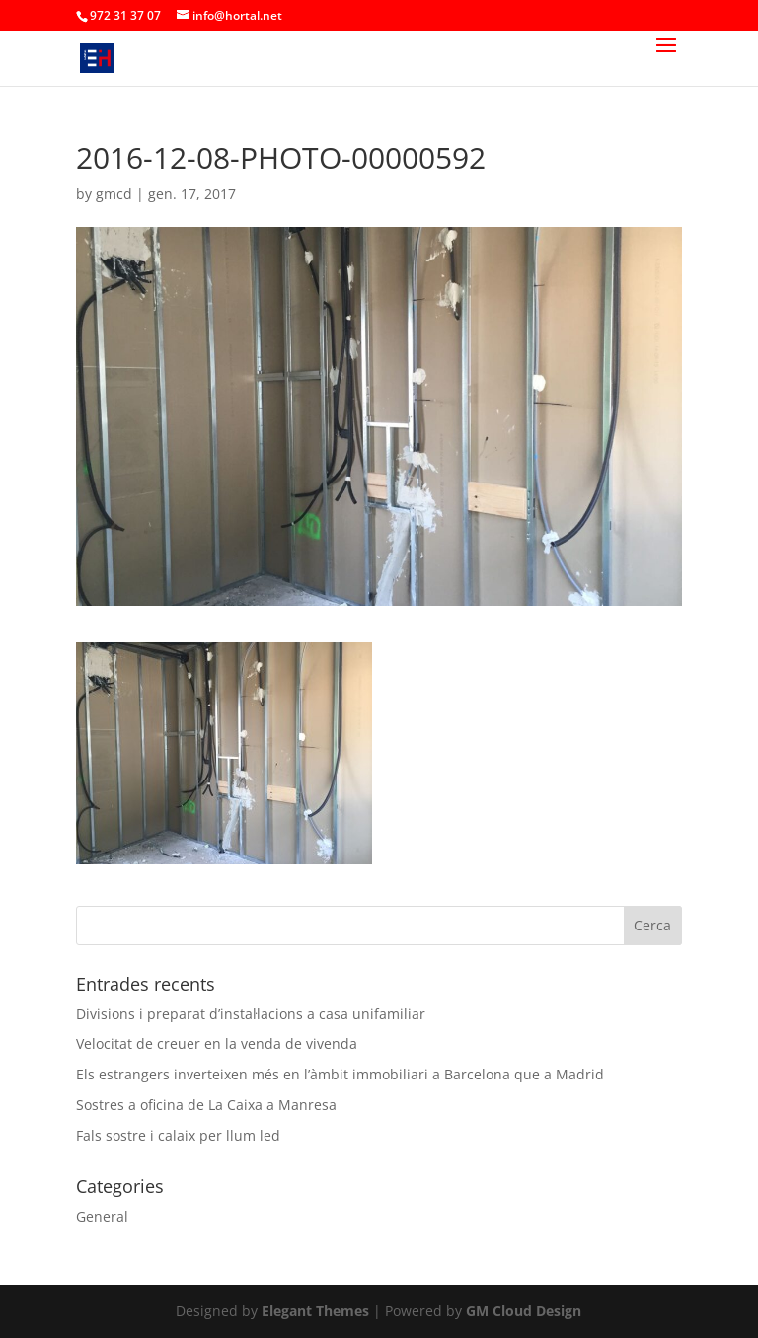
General (102, 1216)
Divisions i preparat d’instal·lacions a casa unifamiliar (250, 1013)
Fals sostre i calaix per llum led (178, 1135)
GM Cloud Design (523, 1310)
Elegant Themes (315, 1310)
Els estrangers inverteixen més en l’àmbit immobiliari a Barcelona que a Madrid (340, 1074)
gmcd (114, 194)
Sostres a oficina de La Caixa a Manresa (206, 1104)
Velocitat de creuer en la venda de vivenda (216, 1043)
